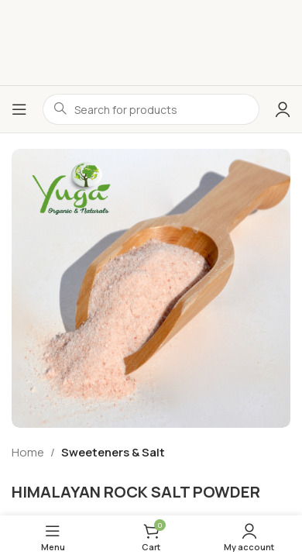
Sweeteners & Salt (113, 452)
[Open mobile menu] (19, 109)
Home (28, 452)
